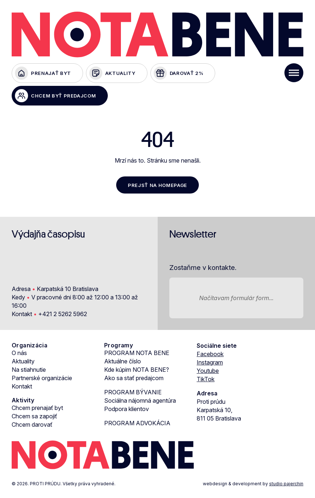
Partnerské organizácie (42, 378)
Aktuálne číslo (122, 361)
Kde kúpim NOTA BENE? (136, 369)
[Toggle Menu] (293, 72)
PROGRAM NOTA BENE (136, 352)
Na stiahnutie (29, 369)
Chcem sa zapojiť (34, 416)
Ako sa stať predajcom (134, 378)
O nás (19, 352)
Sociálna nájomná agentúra (140, 400)
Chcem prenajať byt (37, 407)
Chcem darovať (32, 424)
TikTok (205, 379)
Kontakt (22, 386)
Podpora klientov (126, 409)
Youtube (208, 370)
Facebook (210, 354)
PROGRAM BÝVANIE (133, 392)
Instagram (210, 362)
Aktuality (23, 361)
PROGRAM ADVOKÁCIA (137, 423)
